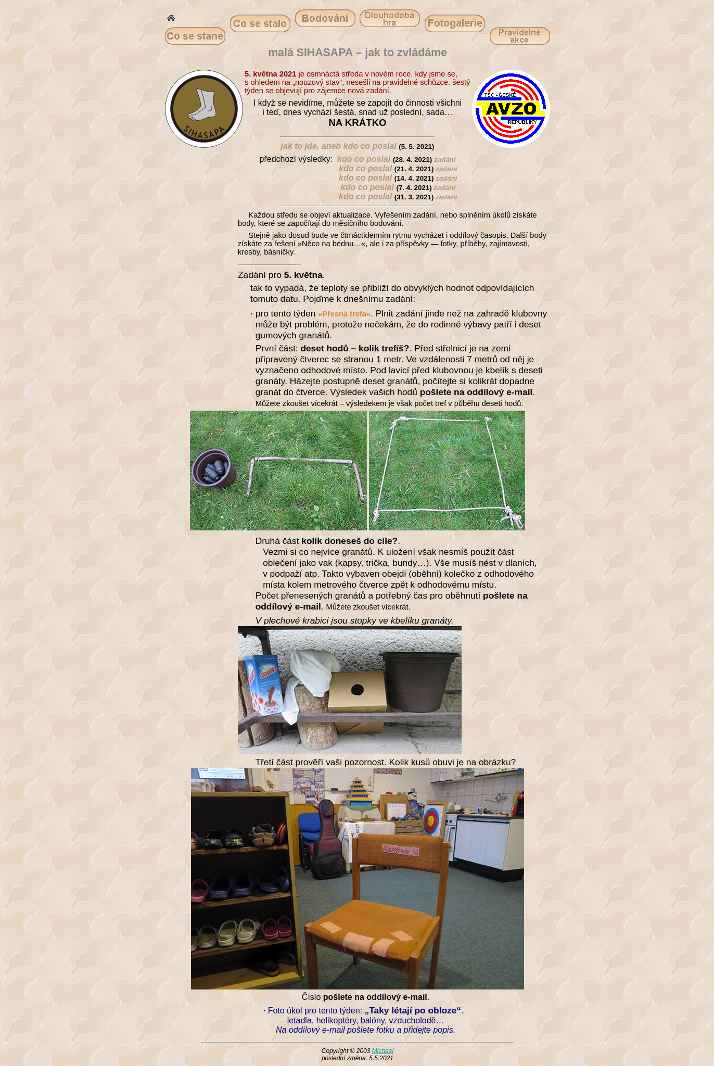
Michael (382, 1051)
